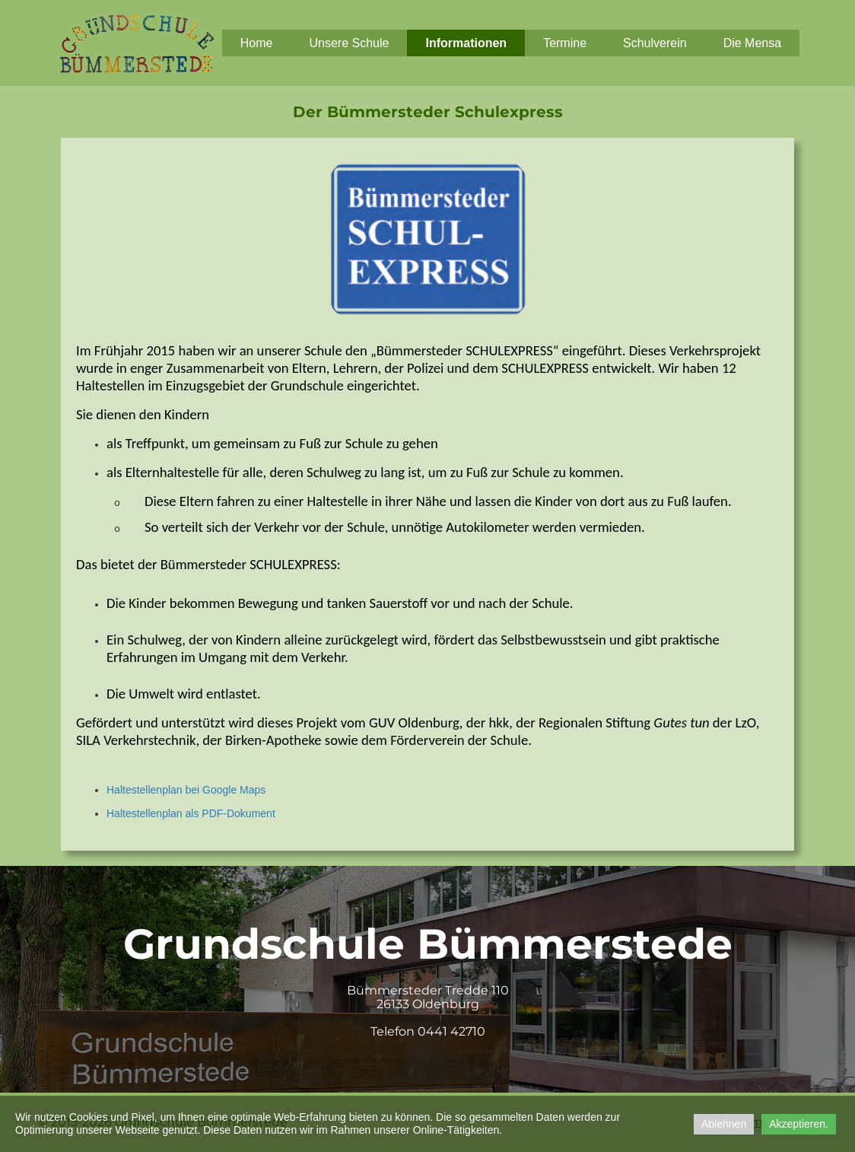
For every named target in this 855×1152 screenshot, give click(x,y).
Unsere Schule (349, 43)
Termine (564, 43)
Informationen (466, 43)
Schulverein (655, 43)
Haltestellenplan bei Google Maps (185, 790)
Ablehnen (723, 1124)
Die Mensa (752, 43)
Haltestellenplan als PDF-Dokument (190, 813)
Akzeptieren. (798, 1124)
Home (256, 43)
